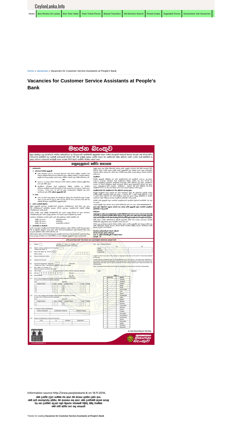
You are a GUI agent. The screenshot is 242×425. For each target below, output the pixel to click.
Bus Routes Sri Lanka (49, 13)
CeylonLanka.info (50, 6)
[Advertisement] (92, 45)
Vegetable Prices (171, 13)
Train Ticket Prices (91, 13)
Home (32, 13)
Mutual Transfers (112, 13)
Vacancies (42, 70)
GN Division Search (134, 13)
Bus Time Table (71, 13)
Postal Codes (153, 13)
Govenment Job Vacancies (196, 13)
